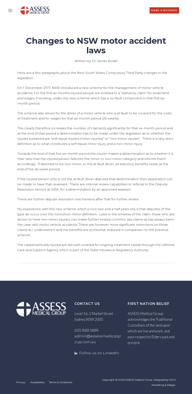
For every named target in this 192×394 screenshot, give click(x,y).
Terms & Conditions (60, 382)
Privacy (20, 382)
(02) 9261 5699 (86, 330)
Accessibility (37, 382)
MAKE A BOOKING (164, 10)
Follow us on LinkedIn (99, 353)
